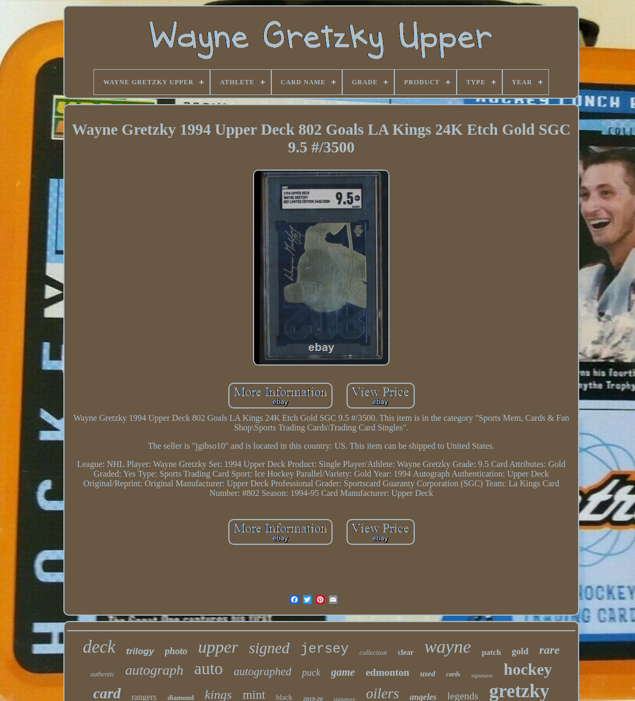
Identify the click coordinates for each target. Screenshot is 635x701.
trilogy (140, 651)
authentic (103, 674)
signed (269, 647)
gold (520, 651)
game (343, 672)
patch (491, 652)
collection (373, 652)
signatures (482, 675)
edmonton (387, 672)
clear (406, 652)
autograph (154, 670)
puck (311, 672)
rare (549, 649)
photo (176, 651)
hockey (527, 669)
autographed (262, 671)
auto (208, 668)
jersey (324, 649)
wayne (447, 646)
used (427, 673)
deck (99, 646)
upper (218, 646)
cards (453, 674)
